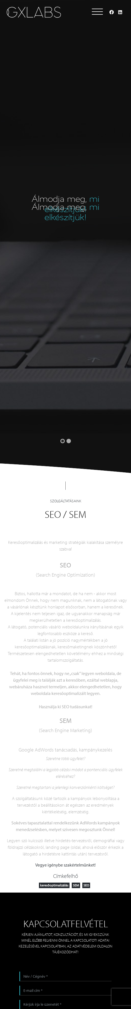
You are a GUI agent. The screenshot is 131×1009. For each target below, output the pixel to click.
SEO (86, 885)
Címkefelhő (65, 875)
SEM (76, 885)
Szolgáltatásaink (65, 500)
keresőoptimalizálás (54, 885)
